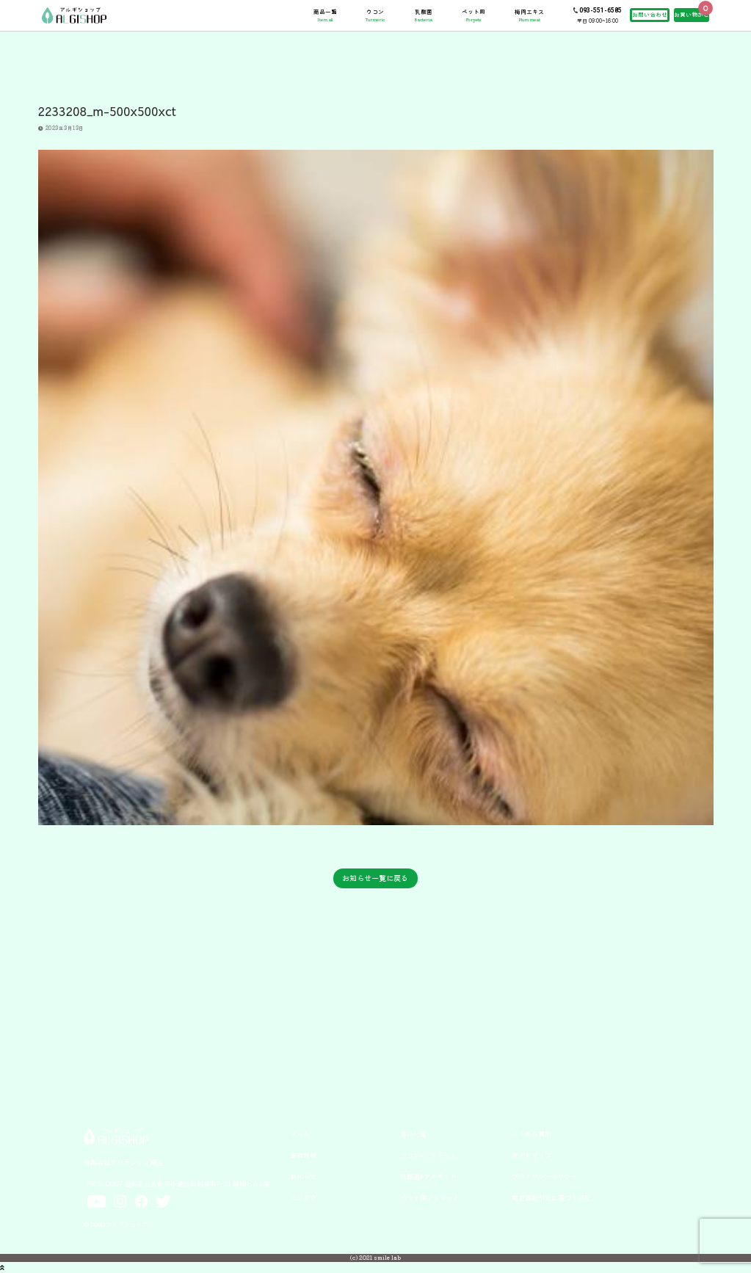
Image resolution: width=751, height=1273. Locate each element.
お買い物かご (691, 14)
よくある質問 (531, 1133)
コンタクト (306, 1197)
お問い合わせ (649, 14)
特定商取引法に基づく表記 (551, 1197)
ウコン (375, 15)
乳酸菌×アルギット (428, 1176)
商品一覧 (325, 15)
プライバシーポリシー (545, 1176)
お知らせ (303, 1176)
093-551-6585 (600, 10)
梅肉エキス (529, 15)
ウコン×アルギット (428, 1155)
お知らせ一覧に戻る (375, 877)
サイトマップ (531, 1155)
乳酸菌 (423, 15)
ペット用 (473, 15)
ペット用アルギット (430, 1197)
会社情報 (303, 1155)
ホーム (300, 1133)
